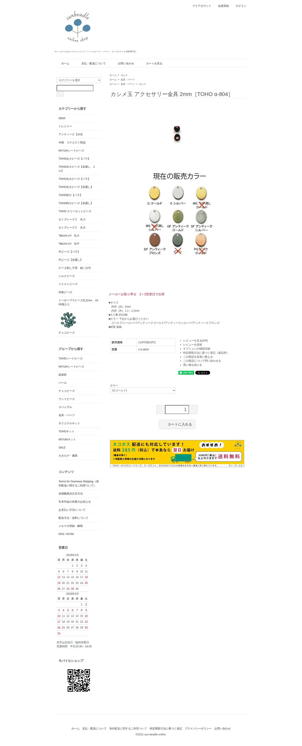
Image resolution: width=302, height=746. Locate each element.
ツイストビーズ (68, 284)
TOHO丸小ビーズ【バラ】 (75, 158)
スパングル (65, 407)
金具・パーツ (128, 79)
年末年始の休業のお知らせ (75, 501)
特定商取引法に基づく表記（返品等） (206, 352)
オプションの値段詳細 (196, 348)
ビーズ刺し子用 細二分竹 (75, 267)
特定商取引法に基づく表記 (166, 728)
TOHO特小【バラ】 (70, 195)
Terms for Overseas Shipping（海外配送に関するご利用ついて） (79, 483)
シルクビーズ (67, 276)
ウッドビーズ (67, 398)
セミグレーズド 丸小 (72, 219)
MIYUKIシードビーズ (71, 150)
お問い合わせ (123, 63)
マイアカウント (199, 5)
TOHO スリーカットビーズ (75, 211)
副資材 (63, 374)
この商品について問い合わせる (202, 360)
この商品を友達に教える (198, 356)
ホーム (62, 63)
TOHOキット (66, 431)
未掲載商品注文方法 (71, 493)
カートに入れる (177, 424)
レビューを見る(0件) (195, 340)
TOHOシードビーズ (70, 358)
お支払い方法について (72, 509)
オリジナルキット (69, 423)
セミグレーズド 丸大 (72, 227)
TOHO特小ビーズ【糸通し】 (76, 203)
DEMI (62, 118)
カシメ (124, 75)
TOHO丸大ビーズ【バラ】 (75, 178)
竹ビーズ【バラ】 (69, 251)
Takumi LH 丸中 (69, 243)
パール (63, 382)
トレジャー (65, 126)
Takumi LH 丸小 (69, 235)
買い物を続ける (192, 364)
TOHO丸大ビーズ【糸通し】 (76, 186)
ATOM (70, 534)
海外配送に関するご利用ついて (128, 728)
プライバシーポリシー (198, 728)
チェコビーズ (68, 322)
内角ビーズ (65, 292)
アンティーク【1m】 (71, 134)
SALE (62, 447)
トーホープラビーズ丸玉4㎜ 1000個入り (78, 302)
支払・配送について (91, 63)
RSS (61, 534)
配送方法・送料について (73, 517)
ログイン (239, 5)
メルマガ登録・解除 (71, 525)
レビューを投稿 (192, 344)
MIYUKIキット (67, 439)
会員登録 (221, 5)
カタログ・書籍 (68, 455)
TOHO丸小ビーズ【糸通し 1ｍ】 (77, 168)
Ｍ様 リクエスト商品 (72, 142)
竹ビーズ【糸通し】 (71, 259)
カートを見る (151, 63)
